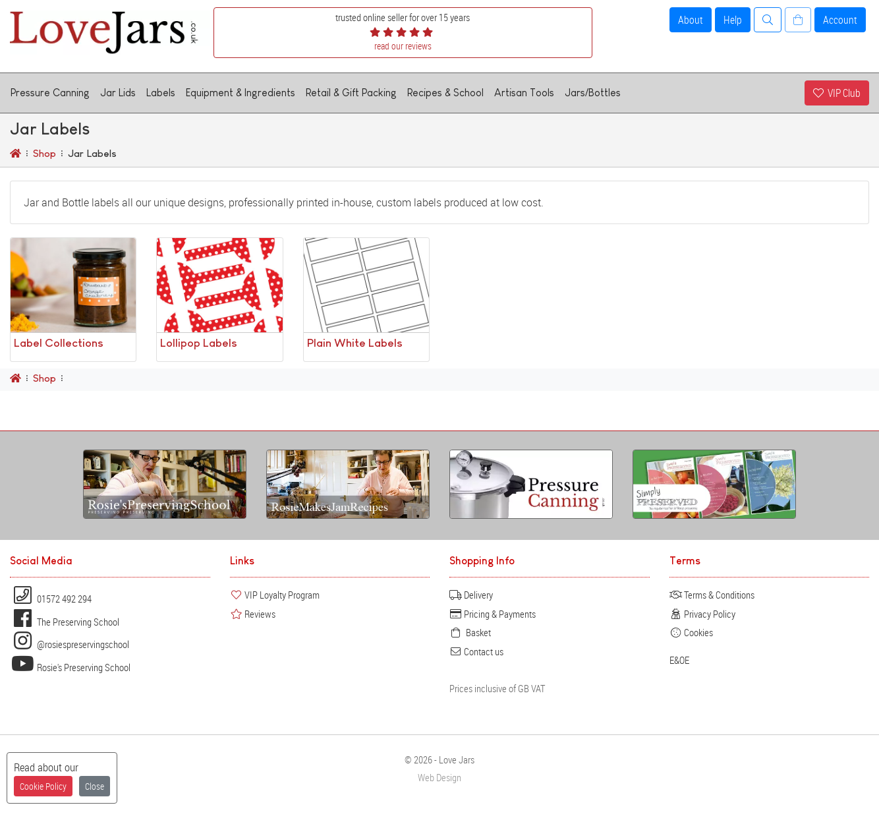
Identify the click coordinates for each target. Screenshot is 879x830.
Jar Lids (118, 92)
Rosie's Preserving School (70, 667)
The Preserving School (64, 621)
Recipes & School (445, 92)
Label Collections (58, 342)
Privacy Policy (702, 613)
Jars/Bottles (593, 92)
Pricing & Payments (492, 613)
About (690, 20)
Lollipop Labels (198, 342)
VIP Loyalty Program (275, 594)
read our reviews (403, 46)
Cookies (691, 632)
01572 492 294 (51, 598)
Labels (160, 92)
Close (94, 786)
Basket (470, 632)
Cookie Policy (43, 786)
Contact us (476, 651)
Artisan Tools (524, 92)
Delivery (471, 594)
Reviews (252, 613)
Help (732, 20)
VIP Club (837, 93)
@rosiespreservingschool (69, 644)
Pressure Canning (50, 92)
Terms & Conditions (711, 594)
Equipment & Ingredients (240, 92)
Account (840, 20)
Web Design (439, 777)
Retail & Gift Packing (351, 92)
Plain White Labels (355, 342)
